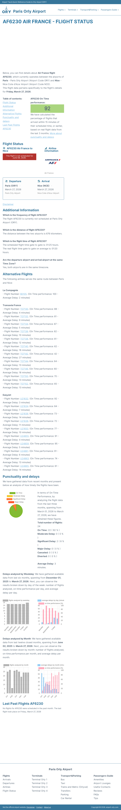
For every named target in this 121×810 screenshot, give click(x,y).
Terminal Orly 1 (39, 779)
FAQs (96, 794)
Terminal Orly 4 (39, 790)
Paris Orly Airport (29, 11)
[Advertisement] (60, 49)
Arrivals (7, 779)
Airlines (6, 787)
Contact (39, 807)
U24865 (24, 466)
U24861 (24, 451)
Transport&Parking (71, 775)
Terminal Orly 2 (39, 783)
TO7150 (24, 376)
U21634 (24, 406)
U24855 (24, 436)
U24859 (24, 443)
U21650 (24, 428)
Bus (62, 779)
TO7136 (24, 331)
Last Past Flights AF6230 (11, 127)
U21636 (24, 413)
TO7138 (24, 338)
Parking (65, 794)
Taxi (63, 783)
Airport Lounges (102, 783)
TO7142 (24, 353)
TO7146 (24, 368)
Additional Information (9, 108)
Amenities (99, 779)
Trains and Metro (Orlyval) (74, 787)
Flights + (62, 10)
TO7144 (24, 361)
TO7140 (24, 346)
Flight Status (9, 102)
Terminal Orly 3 (39, 787)
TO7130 (24, 309)
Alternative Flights (12, 113)
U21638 (24, 421)
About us (47, 807)
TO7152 (24, 383)
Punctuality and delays (11, 119)
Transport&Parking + (89, 10)
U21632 (24, 398)
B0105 (23, 294)
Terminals (37, 775)
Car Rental (66, 798)
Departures (8, 783)
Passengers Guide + (110, 10)
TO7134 (24, 324)
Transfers (65, 790)
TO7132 (24, 316)
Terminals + (73, 10)
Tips (96, 798)
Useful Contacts (102, 787)
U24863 (24, 458)
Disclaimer (31, 807)
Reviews (98, 790)
